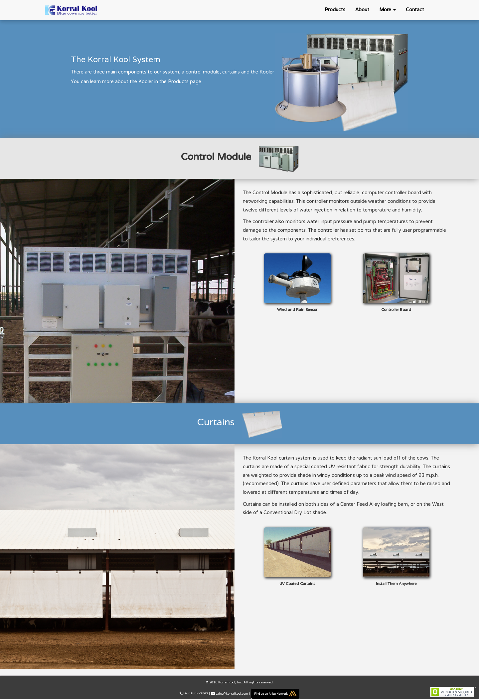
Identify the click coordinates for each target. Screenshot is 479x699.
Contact (415, 10)
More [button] (387, 10)
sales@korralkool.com (232, 694)
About (362, 10)
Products (335, 10)
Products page (184, 81)
